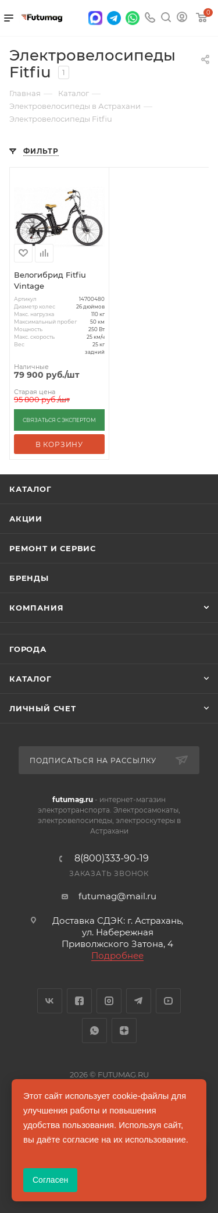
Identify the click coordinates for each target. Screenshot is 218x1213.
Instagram (109, 1000)
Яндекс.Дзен (124, 1030)
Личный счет (42, 708)
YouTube (168, 1000)
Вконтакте (49, 1000)
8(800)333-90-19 (111, 858)
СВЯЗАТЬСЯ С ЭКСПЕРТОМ (59, 420)
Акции (25, 518)
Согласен (50, 1179)
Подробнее (117, 955)
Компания (36, 607)
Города (28, 649)
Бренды (29, 578)
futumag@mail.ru (117, 896)
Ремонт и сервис (52, 548)
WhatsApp (94, 1030)
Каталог (30, 489)
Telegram (138, 1000)
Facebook (79, 1000)
